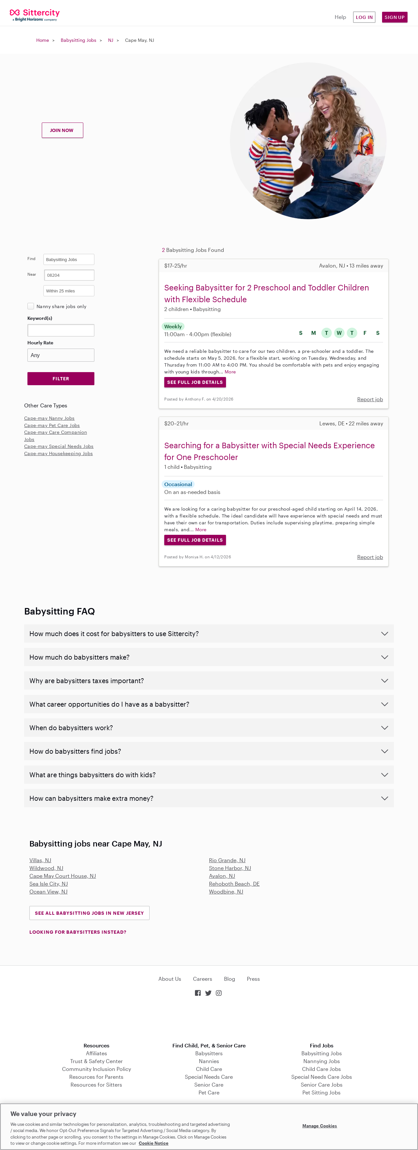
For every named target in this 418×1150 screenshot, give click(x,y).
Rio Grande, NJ (227, 860)
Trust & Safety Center (96, 1061)
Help (340, 17)
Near (31, 274)
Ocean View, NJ (48, 891)
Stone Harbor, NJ (230, 868)
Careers (202, 979)
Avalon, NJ (222, 876)
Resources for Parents (96, 1077)
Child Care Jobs (321, 1069)
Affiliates (96, 1053)
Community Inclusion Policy (96, 1069)
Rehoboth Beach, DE (234, 883)
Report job (370, 399)
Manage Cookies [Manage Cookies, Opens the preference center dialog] (319, 1125)
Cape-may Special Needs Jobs (59, 446)
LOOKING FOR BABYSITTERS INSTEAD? (77, 932)
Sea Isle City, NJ (48, 883)
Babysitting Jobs (78, 40)
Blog (229, 979)
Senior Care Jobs (322, 1084)
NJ (110, 40)
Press (253, 979)
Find (31, 258)
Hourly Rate (40, 342)
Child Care (209, 1069)
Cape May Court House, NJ (62, 876)
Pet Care (209, 1092)
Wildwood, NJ (46, 868)
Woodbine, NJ (226, 891)
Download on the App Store (209, 1020)
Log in (364, 17)
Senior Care (208, 1084)
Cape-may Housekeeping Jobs (58, 453)
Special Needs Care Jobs (321, 1077)
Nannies (209, 1061)
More (230, 371)
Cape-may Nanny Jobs (49, 418)
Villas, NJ (40, 860)
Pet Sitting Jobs (321, 1092)
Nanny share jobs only (61, 306)
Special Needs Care (209, 1077)
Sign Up (395, 17)
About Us (169, 979)
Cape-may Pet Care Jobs (52, 425)
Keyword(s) (39, 318)
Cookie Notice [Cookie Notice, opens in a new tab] (154, 1143)
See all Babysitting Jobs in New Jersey (89, 913)
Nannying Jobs (321, 1061)
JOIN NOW (61, 130)
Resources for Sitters (96, 1084)
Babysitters (209, 1053)
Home (42, 40)
